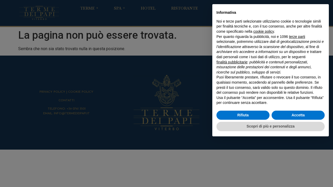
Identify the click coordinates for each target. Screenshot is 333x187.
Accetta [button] (298, 115)
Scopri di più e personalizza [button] (270, 126)
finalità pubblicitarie (231, 62)
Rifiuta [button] (243, 115)
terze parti (297, 37)
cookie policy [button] (263, 31)
